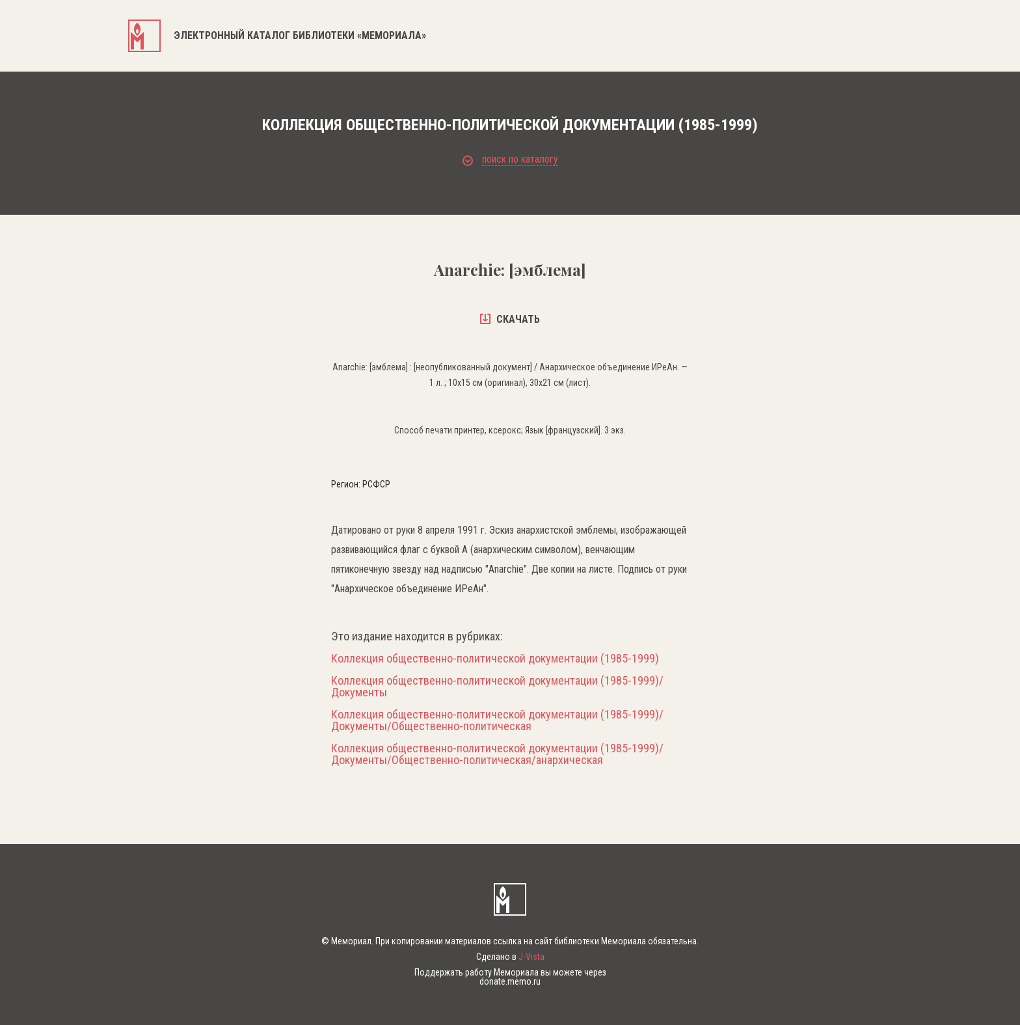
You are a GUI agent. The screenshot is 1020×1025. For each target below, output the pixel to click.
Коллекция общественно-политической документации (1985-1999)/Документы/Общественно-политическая (497, 720)
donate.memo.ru (510, 981)
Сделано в (510, 956)
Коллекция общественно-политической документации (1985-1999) (495, 658)
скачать (510, 319)
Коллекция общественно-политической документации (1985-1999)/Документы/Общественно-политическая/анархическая (497, 754)
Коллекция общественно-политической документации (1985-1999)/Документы (497, 686)
